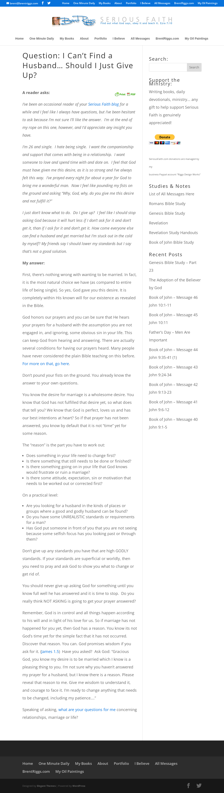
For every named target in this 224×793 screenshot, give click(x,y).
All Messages (162, 3)
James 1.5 (50, 651)
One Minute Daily (84, 3)
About (118, 3)
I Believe (145, 3)
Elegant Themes (46, 785)
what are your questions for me (87, 709)
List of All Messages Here (171, 193)
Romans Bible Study (167, 203)
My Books (105, 3)
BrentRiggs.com (184, 3)
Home (65, 3)
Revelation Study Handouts (173, 232)
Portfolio (131, 3)
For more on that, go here (45, 363)
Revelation (158, 222)
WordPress (78, 785)
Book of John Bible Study (171, 242)
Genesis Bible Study (167, 213)
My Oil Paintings (208, 3)
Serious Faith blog (103, 104)
